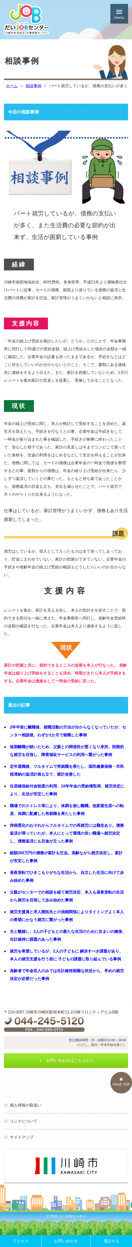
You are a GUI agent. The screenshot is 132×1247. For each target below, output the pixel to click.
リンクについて (20, 1121)
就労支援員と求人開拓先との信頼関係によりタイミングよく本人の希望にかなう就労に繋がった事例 (67, 916)
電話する (111, 1241)
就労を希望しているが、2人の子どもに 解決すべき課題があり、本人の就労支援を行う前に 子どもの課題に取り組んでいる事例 (66, 955)
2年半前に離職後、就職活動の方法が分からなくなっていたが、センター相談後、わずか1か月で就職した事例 (68, 731)
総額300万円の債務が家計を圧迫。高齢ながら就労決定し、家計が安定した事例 (66, 857)
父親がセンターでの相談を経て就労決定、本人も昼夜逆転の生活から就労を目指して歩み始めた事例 (67, 896)
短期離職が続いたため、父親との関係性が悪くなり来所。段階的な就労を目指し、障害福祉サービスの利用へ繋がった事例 (67, 751)
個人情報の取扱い (22, 1105)
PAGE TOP (121, 1082)
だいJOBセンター (72, 1216)
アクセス (21, 1241)
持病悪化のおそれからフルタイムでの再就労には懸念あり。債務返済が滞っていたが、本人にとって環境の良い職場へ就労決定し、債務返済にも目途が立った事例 (67, 833)
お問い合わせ (66, 1241)
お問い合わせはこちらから (66, 1060)
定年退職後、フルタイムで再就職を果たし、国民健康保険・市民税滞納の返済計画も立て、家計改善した (67, 770)
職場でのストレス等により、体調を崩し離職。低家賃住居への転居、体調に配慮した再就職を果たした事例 (67, 810)
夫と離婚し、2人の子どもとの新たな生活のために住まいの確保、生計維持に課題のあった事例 (68, 935)
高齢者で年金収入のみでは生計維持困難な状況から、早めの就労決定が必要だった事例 (67, 975)
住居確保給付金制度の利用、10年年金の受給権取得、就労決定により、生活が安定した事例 (67, 790)
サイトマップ (18, 1137)
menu (119, 14)
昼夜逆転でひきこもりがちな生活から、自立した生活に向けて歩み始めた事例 (67, 876)
